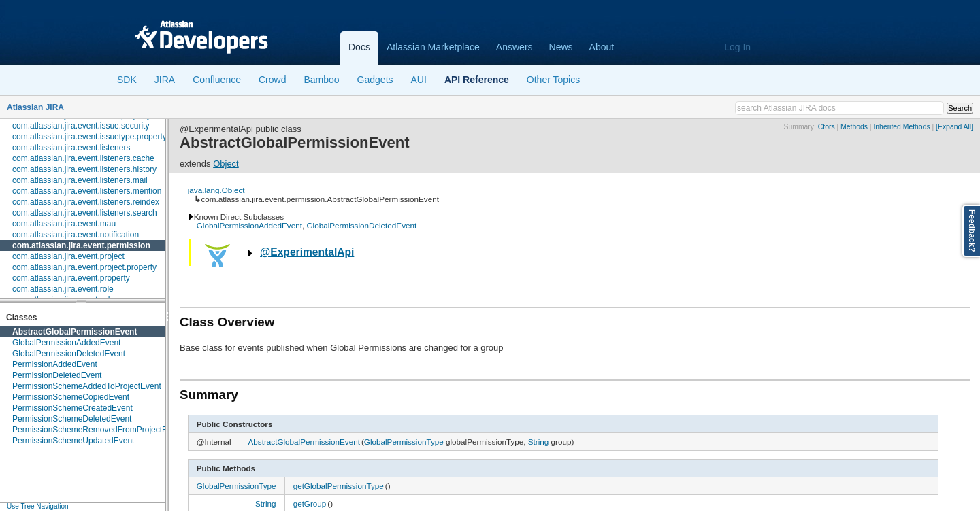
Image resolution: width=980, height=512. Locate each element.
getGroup (310, 503)
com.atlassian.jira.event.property (71, 278)
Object (226, 163)
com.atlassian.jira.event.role (63, 289)
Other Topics (553, 79)
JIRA (164, 79)
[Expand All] (954, 127)
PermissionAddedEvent (54, 364)
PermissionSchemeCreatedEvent (72, 408)
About (602, 46)
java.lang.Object (216, 190)
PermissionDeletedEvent (56, 375)
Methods (854, 127)
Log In (737, 46)
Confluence (217, 79)
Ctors (826, 127)
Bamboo (321, 79)
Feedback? (972, 230)
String (538, 441)
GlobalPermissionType (404, 441)
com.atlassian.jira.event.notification (75, 234)
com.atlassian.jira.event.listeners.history (84, 169)
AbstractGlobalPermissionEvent (74, 332)
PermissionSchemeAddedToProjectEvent (86, 386)
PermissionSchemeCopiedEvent (70, 397)
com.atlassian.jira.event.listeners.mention (86, 191)
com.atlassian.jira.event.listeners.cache (83, 158)
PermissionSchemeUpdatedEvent (73, 440)
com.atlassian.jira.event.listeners (71, 147)
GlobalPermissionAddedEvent (66, 342)
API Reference (476, 79)
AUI (419, 79)
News (561, 46)
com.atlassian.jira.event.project (68, 256)
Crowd (272, 79)
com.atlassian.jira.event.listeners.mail (80, 180)
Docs (359, 46)
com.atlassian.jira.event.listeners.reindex (85, 202)
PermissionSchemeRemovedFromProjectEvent (97, 429)
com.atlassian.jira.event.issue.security (80, 126)
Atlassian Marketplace (433, 46)
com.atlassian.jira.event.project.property (84, 267)
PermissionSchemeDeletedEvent (71, 419)
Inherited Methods (901, 127)
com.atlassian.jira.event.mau (64, 223)
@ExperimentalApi (307, 252)
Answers (514, 46)
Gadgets (375, 79)
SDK (127, 79)
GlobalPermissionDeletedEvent (68, 353)
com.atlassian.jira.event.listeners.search (84, 213)
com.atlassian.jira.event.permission (81, 245)
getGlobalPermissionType (338, 485)
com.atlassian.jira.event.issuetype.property (89, 136)
